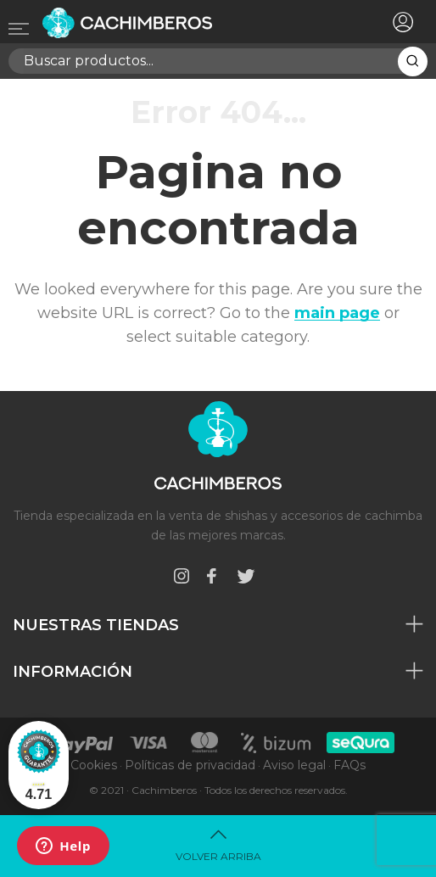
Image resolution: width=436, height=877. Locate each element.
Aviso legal (294, 765)
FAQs (349, 765)
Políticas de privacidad (190, 765)
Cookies (93, 765)
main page (337, 313)
